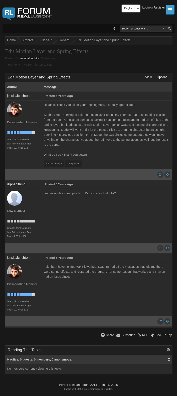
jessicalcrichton (30, 58)
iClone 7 (46, 40)
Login (146, 7)
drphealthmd (16, 184)
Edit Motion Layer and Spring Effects (104, 40)
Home (11, 40)
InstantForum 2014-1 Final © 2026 (94, 384)
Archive (27, 40)
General (64, 40)
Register (159, 7)
